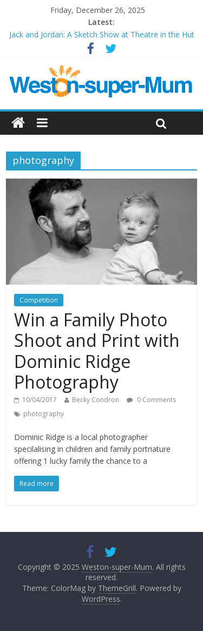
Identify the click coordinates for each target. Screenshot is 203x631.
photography (43, 413)
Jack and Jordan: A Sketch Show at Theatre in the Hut (101, 34)
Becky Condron (95, 399)
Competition (38, 300)
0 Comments (151, 399)
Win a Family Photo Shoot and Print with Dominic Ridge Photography (97, 350)
